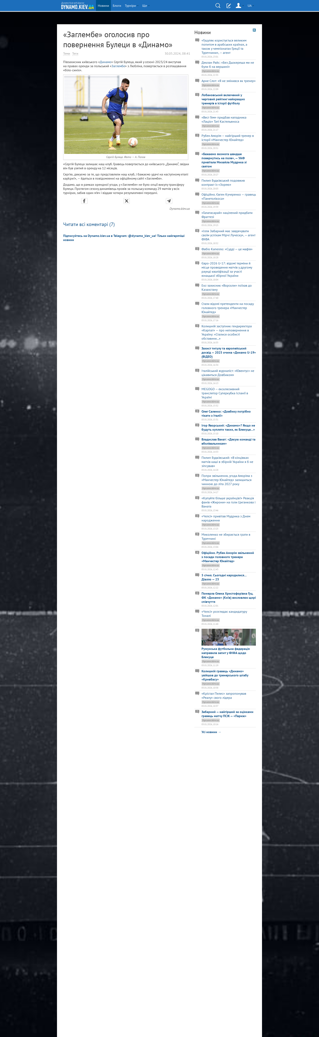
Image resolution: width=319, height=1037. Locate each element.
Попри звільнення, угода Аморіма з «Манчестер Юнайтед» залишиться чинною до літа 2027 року (227, 480)
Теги (75, 53)
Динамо (105, 62)
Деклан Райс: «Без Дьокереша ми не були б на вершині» (228, 64)
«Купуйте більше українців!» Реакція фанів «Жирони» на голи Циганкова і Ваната (228, 502)
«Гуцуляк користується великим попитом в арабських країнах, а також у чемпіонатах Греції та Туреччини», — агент (224, 46)
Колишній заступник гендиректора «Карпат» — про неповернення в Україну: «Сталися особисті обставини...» (227, 332)
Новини (103, 5)
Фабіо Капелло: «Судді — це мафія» (227, 249)
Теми (66, 53)
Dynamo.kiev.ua (180, 208)
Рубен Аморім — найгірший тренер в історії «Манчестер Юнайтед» (228, 138)
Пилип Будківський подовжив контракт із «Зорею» (223, 182)
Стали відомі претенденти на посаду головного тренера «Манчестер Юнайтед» (228, 308)
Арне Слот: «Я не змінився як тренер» (229, 81)
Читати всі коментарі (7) (89, 224)
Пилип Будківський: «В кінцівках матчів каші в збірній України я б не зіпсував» (227, 462)
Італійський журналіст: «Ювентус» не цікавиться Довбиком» (228, 373)
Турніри (132, 5)
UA (251, 5)
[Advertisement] (225, 762)
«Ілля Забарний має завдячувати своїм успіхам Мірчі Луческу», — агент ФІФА (228, 235)
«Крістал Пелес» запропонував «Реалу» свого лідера (224, 695)
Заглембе (118, 66)
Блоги (117, 5)
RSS (254, 30)
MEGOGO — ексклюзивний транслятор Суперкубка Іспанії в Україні (225, 393)
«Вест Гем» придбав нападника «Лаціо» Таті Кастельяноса (224, 119)
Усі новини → (211, 732)
